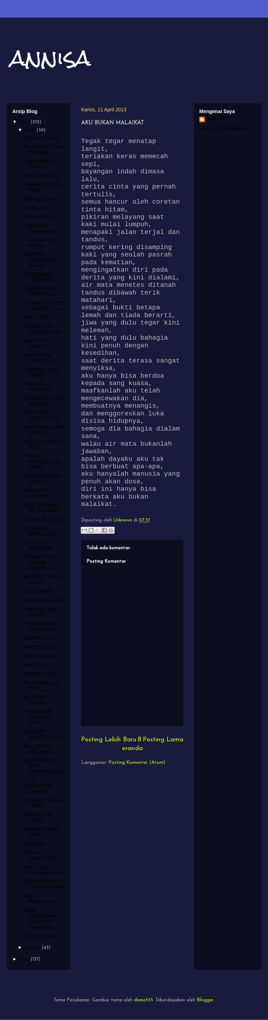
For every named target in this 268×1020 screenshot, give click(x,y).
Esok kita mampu (42, 936)
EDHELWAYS (38, 591)
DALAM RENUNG (43, 520)
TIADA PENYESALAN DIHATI (42, 462)
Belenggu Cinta (40, 199)
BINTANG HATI (40, 656)
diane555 (143, 1000)
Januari (33, 947)
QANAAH (34, 844)
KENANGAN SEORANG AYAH (38, 717)
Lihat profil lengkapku (222, 128)
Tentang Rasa (39, 217)
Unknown (215, 119)
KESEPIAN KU (39, 638)
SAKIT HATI (36, 317)
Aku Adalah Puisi (41, 175)
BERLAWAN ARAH (44, 601)
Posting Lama (163, 739)
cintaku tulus (37, 208)
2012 (24, 959)
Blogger (205, 1000)
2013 (24, 122)
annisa (51, 57)
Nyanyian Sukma (41, 138)
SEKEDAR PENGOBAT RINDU (39, 260)
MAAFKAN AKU (41, 674)
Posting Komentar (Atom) (136, 762)
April (30, 130)
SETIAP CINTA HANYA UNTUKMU (39, 563)
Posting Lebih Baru (108, 739)
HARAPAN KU (39, 647)
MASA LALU (37, 665)
